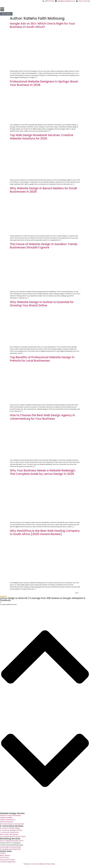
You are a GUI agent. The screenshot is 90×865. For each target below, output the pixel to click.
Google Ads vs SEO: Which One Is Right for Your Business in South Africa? (42, 25)
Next (77, 593)
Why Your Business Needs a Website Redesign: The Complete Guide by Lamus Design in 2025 (42, 472)
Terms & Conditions (37, 864)
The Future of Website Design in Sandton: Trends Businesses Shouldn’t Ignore (43, 245)
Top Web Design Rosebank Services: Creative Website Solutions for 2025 (41, 136)
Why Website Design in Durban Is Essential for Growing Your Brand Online (42, 303)
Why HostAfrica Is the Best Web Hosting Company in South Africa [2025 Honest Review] (45, 532)
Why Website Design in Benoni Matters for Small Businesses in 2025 (43, 190)
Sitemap (27, 864)
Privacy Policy (50, 864)
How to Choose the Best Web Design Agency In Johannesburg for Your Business (42, 416)
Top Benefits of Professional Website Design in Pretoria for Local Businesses (42, 359)
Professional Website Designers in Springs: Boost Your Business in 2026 (44, 83)
